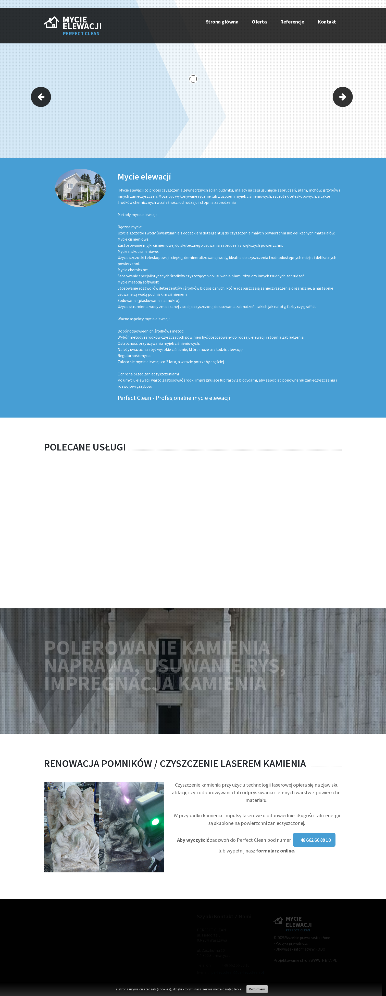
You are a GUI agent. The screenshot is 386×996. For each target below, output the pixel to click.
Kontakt (327, 21)
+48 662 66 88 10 (314, 840)
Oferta (259, 21)
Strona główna (222, 21)
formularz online (275, 850)
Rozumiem (257, 989)
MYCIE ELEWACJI (82, 23)
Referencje (292, 21)
